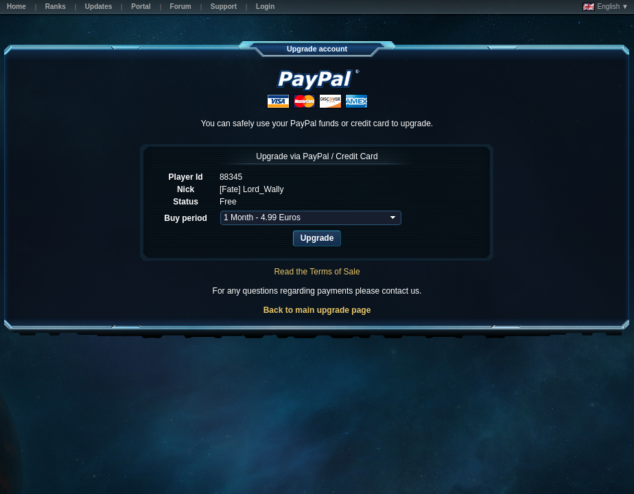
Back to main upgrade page (317, 310)
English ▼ (606, 7)
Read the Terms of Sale (317, 272)
